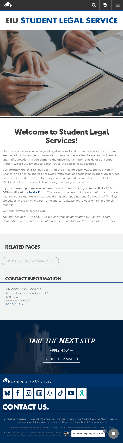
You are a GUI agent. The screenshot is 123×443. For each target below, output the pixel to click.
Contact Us (9, 419)
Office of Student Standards (30, 261)
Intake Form (37, 192)
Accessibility (23, 419)
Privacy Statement (98, 422)
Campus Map (98, 419)
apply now (61, 350)
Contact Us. (26, 407)
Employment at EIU (80, 419)
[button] (113, 433)
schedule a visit (61, 359)
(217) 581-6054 (14, 304)
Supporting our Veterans (47, 422)
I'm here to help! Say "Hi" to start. (88, 433)
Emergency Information (56, 419)
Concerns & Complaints (74, 422)
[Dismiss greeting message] (105, 431)
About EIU (36, 419)
